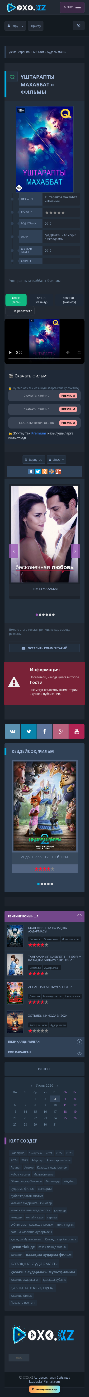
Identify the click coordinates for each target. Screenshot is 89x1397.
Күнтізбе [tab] (44, 1069)
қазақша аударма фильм (48, 1254)
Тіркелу (36, 26)
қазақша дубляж (54, 1280)
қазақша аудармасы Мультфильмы (43, 1272)
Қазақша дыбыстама (60, 1239)
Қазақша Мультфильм (26, 1239)
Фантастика (51, 939)
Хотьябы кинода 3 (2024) (48, 1015)
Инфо (56, 460)
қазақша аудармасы (34, 1263)
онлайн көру (34, 1217)
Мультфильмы (52, 996)
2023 (69, 1153)
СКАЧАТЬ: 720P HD (44, 409)
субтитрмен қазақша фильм (32, 1224)
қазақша (17, 1255)
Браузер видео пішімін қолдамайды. (45, 341)
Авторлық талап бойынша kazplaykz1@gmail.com (49, 1380)
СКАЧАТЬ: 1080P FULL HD (44, 423)
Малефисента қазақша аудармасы (47, 929)
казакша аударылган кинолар (31, 1203)
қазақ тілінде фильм (52, 1247)
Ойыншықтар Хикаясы (26, 1181)
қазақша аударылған (25, 1280)
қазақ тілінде (23, 1246)
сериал (52, 1217)
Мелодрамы (55, 239)
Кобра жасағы (20, 1174)
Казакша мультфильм (52, 1167)
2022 (59, 1153)
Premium (38, 433)
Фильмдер (53, 1181)
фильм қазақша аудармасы (31, 1232)
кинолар (60, 1210)
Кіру (16, 26)
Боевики (35, 939)
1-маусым (35, 1153)
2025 (24, 1160)
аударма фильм (22, 1188)
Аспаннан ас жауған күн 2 (50, 987)
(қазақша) (18, 1153)
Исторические (71, 939)
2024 (14, 1160)
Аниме (28, 1167)
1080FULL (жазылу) (69, 300)
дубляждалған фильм (27, 1196)
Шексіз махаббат (45, 589)
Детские (35, 996)
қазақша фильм (22, 1296)
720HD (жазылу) (41, 300)
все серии (45, 1189)
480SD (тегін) (16, 300)
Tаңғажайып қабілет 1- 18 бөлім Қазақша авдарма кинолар (54, 958)
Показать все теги (23, 1303)
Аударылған (55, 52)
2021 (49, 1153)
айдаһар (69, 1181)
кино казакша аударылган (31, 1210)
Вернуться (34, 460)
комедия (17, 1217)
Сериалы (35, 967)
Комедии (70, 235)
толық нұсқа (65, 1225)
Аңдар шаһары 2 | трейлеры (44, 857)
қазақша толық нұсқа (33, 1287)
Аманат (16, 1167)
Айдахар (37, 1160)
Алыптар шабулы (58, 1160)
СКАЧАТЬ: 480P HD (44, 395)
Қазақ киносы (38, 1025)
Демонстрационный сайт (26, 52)
